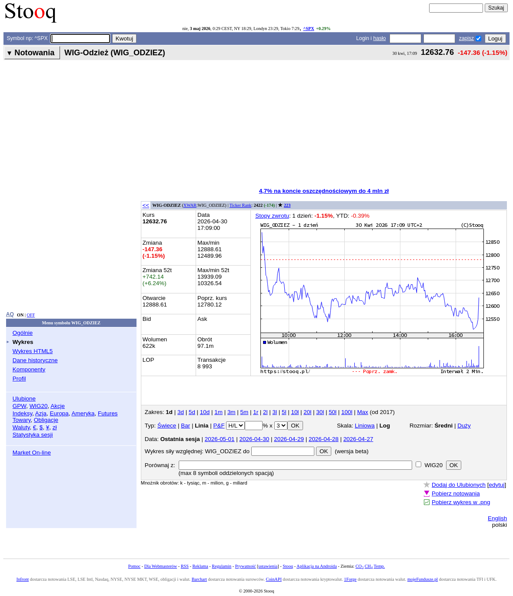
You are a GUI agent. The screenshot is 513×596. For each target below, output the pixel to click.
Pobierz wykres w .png (461, 502)
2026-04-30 (254, 439)
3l (275, 412)
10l (295, 412)
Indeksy (22, 413)
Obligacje (46, 420)
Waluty (21, 427)
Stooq (288, 566)
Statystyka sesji (33, 434)
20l (307, 412)
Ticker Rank (241, 205)
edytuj (497, 485)
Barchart (199, 579)
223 (287, 205)
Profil (19, 378)
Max (362, 412)
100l (346, 412)
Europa (59, 413)
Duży (464, 425)
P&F (218, 425)
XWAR (190, 205)
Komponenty (29, 369)
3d (180, 412)
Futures (108, 413)
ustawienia (268, 566)
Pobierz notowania (456, 493)
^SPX (308, 28)
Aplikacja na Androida (316, 566)
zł (55, 427)
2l (265, 412)
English (497, 518)
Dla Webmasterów (160, 566)
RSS (185, 566)
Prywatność (245, 566)
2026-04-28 (324, 439)
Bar (185, 425)
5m (244, 412)
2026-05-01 (220, 439)
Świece (166, 425)
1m (218, 412)
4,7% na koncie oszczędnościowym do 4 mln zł (324, 191)
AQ (10, 314)
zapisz (466, 38)
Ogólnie (23, 333)
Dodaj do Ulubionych (459, 485)
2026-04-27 (358, 439)
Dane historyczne (35, 360)
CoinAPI (273, 579)
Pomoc (134, 566)
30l (320, 412)
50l (332, 412)
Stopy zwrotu (272, 215)
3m (231, 412)
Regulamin (221, 566)
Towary (22, 420)
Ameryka (83, 413)
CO (359, 566)
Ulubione (24, 398)
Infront (23, 579)
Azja (41, 413)
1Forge (350, 579)
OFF (31, 315)
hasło (379, 38)
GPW (19, 406)
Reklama (200, 566)
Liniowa (365, 425)
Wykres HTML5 (33, 351)
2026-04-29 (289, 439)
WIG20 (39, 406)
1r (255, 412)
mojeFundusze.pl (422, 579)
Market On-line (32, 452)
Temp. (379, 566)
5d (192, 412)
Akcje (57, 406)
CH (369, 566)
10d (205, 412)
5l (284, 412)
